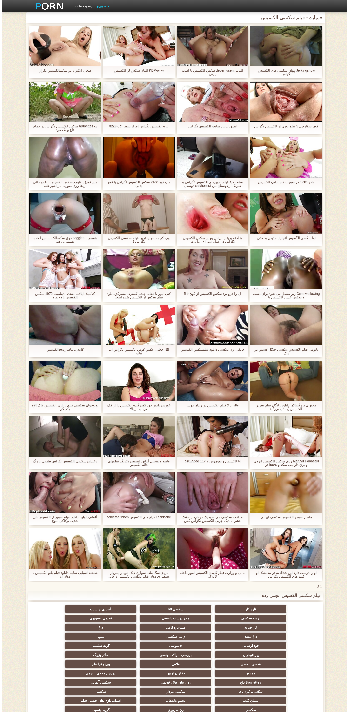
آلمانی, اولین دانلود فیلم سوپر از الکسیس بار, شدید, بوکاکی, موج (63, 519)
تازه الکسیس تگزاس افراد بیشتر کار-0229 (136, 126)
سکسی (55, 646)
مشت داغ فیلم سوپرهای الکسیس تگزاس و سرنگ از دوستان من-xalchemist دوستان (210, 184)
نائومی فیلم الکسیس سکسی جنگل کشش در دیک (284, 351)
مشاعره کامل (244, 618)
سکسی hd (244, 609)
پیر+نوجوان (150, 627)
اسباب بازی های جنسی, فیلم (197, 655)
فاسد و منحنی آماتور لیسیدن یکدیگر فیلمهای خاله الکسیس (136, 463)
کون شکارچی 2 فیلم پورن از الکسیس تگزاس (284, 126)
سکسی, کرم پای (150, 646)
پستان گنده (291, 655)
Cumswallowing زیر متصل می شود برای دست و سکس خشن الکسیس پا (284, 295)
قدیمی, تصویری (55, 609)
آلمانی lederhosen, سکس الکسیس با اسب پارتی (210, 72)
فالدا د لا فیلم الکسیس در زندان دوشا (210, 405)
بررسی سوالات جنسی (103, 627)
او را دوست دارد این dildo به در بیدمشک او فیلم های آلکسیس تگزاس (284, 574)
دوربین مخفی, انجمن (55, 636)
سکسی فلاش (244, 664)
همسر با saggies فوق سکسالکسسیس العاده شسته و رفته (62, 239)
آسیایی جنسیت (197, 609)
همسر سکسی (291, 636)
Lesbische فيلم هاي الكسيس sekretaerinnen (136, 517)
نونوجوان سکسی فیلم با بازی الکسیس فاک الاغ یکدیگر (63, 407)
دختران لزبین (102, 636)
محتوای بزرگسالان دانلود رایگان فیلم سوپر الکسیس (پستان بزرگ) (284, 407)
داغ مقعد (150, 618)
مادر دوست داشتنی (102, 609)
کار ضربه (291, 618)
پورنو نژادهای (197, 636)
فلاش (244, 636)
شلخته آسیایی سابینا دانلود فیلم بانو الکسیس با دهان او (62, 574)
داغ (197, 618)
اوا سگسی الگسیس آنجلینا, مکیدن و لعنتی (284, 238)
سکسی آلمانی (197, 646)
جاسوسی (244, 627)
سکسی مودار (102, 646)
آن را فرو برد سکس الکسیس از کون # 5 (210, 294)
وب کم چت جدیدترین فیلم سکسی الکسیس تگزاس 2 (136, 239)
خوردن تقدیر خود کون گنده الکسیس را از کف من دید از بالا (136, 407)
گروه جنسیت (55, 655)
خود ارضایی (291, 627)
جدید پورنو (101, 6)
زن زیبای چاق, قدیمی (244, 646)
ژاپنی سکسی (102, 618)
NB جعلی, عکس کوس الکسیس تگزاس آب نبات (136, 351)
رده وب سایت (81, 6)
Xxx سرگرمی (197, 664)
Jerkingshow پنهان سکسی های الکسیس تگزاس (284, 72)
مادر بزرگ (55, 627)
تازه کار (291, 609)
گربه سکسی (197, 627)
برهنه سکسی (150, 609)
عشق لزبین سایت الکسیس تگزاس (210, 126)
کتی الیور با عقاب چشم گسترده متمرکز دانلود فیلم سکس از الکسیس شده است (136, 295)
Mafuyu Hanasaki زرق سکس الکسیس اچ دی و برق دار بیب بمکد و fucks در (284, 463)
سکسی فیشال (103, 664)
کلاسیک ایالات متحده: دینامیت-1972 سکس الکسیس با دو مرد (63, 295)
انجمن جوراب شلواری (150, 664)
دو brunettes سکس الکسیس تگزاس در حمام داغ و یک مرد (63, 128)
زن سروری (103, 655)
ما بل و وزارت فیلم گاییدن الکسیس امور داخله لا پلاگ (210, 574)
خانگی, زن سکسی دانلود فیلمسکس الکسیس (210, 349)
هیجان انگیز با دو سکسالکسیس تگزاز (63, 70)
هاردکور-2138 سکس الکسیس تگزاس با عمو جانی (136, 184)
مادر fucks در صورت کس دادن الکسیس (284, 182)
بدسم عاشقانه (244, 655)
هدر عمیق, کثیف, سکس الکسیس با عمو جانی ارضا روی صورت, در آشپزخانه (63, 184)
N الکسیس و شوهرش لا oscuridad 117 (210, 461)
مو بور (150, 636)
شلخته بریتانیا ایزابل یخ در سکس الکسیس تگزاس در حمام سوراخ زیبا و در (210, 239)
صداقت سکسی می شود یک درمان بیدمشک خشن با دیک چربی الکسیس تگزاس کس (210, 519)
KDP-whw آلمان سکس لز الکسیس (136, 70)
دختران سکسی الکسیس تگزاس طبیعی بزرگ (63, 461)
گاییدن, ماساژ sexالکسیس (62, 349)
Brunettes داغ (291, 646)
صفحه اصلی (94, 705)
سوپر (55, 618)
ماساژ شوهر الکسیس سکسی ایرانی (284, 517)
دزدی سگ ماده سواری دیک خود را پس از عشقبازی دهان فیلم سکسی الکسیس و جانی (137, 574)
